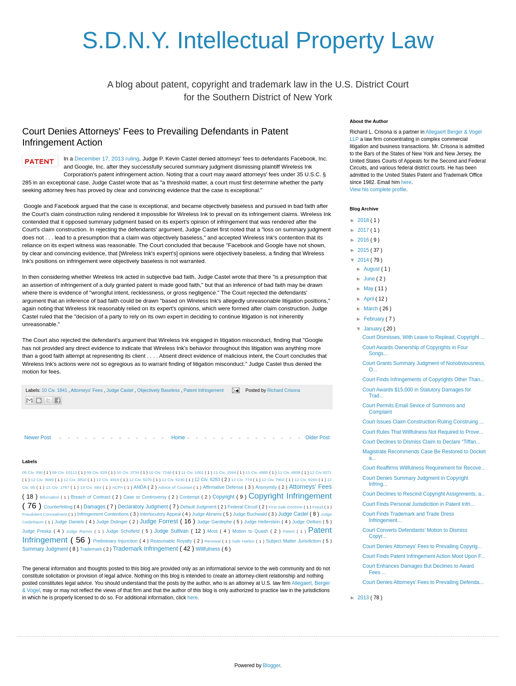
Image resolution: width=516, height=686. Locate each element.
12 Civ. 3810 (75, 479)
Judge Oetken (307, 521)
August (372, 269)
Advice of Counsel (175, 487)
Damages (95, 507)
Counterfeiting (59, 506)
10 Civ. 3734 (128, 472)
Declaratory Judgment (143, 507)
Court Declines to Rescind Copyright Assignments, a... (423, 494)
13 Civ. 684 (91, 487)
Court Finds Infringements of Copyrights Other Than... (423, 379)
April (369, 299)
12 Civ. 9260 (306, 479)
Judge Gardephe (215, 521)
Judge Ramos (80, 531)
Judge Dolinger (112, 521)
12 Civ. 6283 (207, 479)
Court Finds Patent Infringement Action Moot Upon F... (423, 556)
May (369, 289)
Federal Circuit (243, 506)
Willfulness (209, 549)
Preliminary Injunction (116, 540)
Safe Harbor (244, 541)
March (372, 309)
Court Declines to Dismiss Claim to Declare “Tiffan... (421, 442)
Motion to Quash (251, 531)
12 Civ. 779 (242, 479)
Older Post (317, 438)
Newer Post (37, 438)
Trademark (91, 549)
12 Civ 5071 (321, 472)
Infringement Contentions (103, 514)
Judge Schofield (124, 531)
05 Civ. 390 (33, 472)
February (375, 319)
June (370, 279)
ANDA (140, 487)
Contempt (190, 496)
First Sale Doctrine (286, 507)
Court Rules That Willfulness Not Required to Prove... (422, 432)
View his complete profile (378, 190)
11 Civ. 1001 (193, 472)
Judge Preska (38, 531)
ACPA (118, 487)
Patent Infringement (204, 390)
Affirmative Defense (224, 487)
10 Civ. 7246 (161, 472)
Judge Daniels (70, 521)
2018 (364, 220)
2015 (364, 250)
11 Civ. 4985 (258, 472)
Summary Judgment (46, 549)
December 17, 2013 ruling (107, 158)
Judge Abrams (207, 514)
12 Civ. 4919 (108, 479)
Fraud (319, 507)
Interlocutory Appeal (161, 514)
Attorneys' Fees (87, 390)
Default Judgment (199, 506)
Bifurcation (50, 497)
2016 (364, 240)
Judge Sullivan (172, 531)
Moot (213, 531)
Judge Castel (121, 390)
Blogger (271, 665)
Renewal (213, 541)
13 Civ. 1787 (58, 487)
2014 (364, 260)
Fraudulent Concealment (45, 514)
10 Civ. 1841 (55, 390)
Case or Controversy (145, 496)
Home (178, 438)
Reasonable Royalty (172, 540)
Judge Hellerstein (262, 521)
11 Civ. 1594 (225, 472)
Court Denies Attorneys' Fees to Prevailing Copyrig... (422, 546)
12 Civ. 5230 (174, 479)
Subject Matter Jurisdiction (294, 540)
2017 (364, 230)
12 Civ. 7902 (274, 479)
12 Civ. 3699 (43, 479)
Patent (290, 531)
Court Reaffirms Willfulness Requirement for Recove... (423, 468)
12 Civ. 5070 (141, 479)
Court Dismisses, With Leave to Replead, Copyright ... (423, 337)
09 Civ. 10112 (65, 472)
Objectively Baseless (159, 390)
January (373, 329)
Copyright (224, 497)
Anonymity (266, 487)
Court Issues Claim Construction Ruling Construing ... (423, 422)
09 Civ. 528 (97, 472)
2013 (364, 598)
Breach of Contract (91, 496)
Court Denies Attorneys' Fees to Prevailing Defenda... (423, 582)
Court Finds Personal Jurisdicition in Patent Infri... (418, 504)
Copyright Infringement (290, 495)
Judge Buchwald (250, 514)
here (193, 598)
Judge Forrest (160, 521)
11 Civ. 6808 (289, 472)
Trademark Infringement (146, 548)
